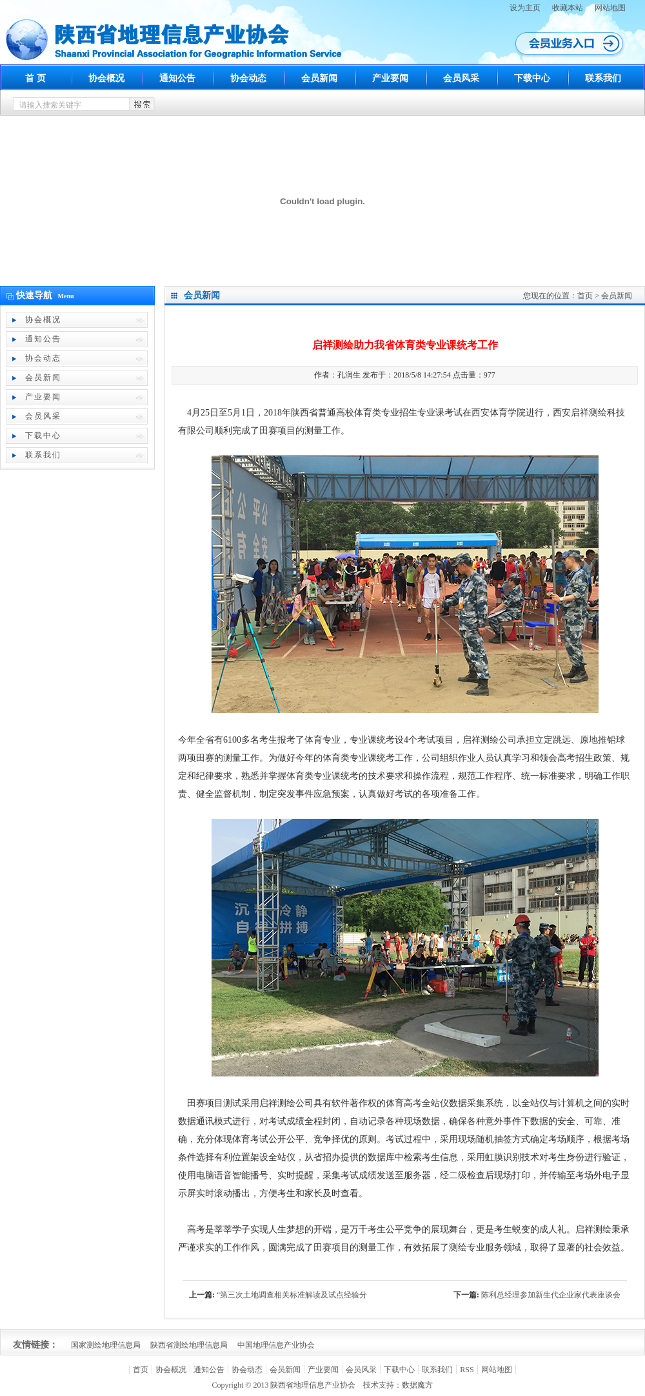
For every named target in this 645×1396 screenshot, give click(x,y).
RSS (466, 1369)
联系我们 (603, 78)
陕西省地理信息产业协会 (312, 1385)
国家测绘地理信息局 (106, 1345)
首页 (585, 295)
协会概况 (106, 78)
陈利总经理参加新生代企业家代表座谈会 (550, 1294)
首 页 (35, 78)
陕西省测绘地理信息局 (189, 1345)
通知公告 (177, 78)
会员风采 (461, 78)
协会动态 (248, 78)
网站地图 (610, 7)
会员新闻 (319, 78)
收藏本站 (567, 7)
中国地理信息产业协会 (276, 1345)
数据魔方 (417, 1385)
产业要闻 (390, 78)
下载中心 (532, 78)
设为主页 (525, 7)
